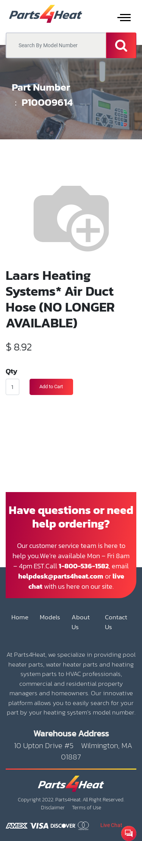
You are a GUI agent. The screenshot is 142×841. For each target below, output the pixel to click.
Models (50, 617)
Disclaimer (53, 808)
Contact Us (116, 622)
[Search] (121, 45)
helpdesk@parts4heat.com (60, 576)
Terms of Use (86, 808)
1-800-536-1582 (84, 566)
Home (19, 617)
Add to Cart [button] (51, 386)
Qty (11, 371)
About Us (81, 622)
